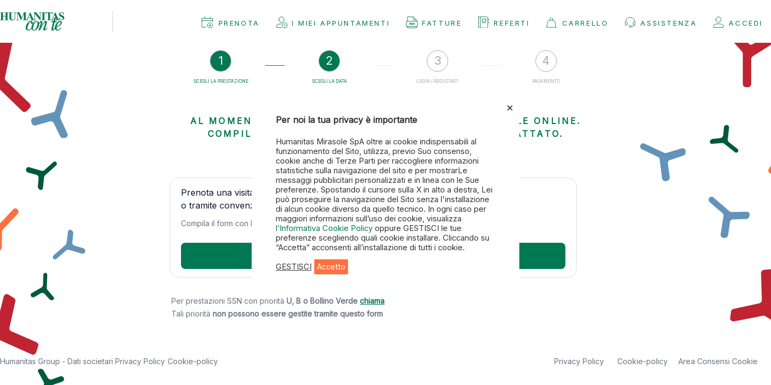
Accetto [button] (331, 267)
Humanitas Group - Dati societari (57, 361)
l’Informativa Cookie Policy (325, 228)
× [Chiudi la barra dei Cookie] (510, 107)
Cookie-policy (193, 361)
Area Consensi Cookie (718, 361)
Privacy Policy (140, 361)
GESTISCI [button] (294, 267)
